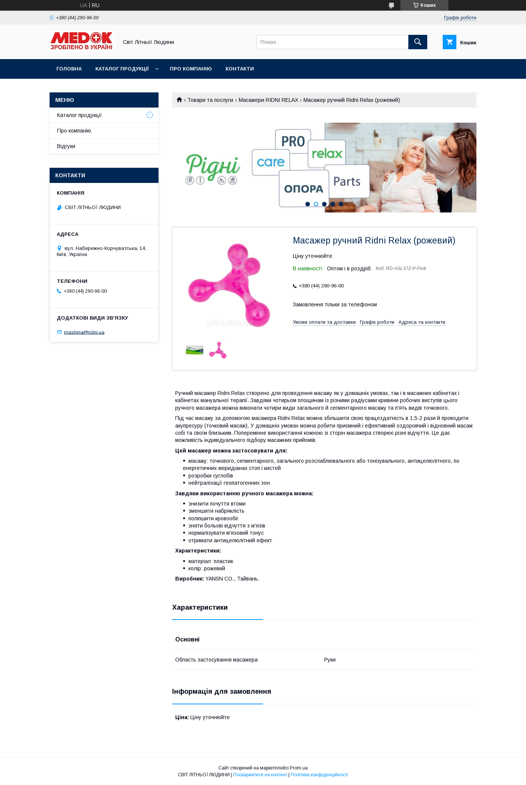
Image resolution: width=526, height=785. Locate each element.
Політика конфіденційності (319, 774)
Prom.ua (299, 768)
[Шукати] (417, 42)
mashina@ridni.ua (84, 332)
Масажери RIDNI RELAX (268, 100)
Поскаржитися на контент (260, 774)
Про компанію (191, 69)
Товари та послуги (210, 100)
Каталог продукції (122, 69)
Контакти (240, 69)
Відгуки (66, 146)
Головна (69, 69)
